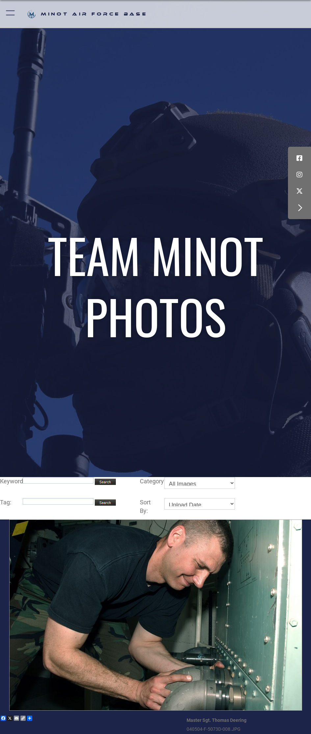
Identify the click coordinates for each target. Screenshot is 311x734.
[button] (10, 14)
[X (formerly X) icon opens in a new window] (299, 191)
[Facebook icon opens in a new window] (299, 158)
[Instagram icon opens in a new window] (299, 174)
